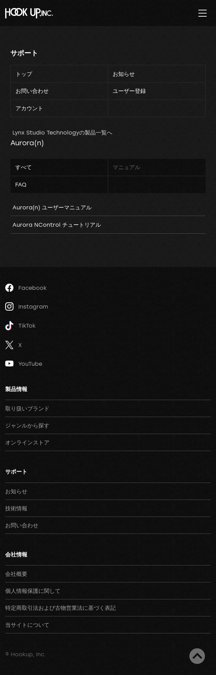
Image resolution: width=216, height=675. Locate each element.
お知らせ (124, 74)
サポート (24, 53)
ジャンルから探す (27, 425)
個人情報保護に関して (32, 591)
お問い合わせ (32, 91)
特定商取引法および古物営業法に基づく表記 (60, 608)
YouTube (23, 363)
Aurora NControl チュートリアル (56, 224)
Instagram (26, 306)
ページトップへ (197, 656)
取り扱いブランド (27, 408)
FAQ (20, 184)
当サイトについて (27, 625)
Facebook (26, 288)
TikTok (20, 325)
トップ (24, 74)
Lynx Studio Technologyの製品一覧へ (62, 132)
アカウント (29, 108)
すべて (23, 167)
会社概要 (16, 574)
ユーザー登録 (129, 91)
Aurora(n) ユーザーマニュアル (52, 207)
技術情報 (16, 508)
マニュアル (126, 167)
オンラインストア (27, 442)
